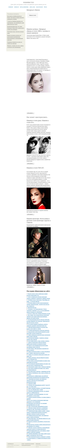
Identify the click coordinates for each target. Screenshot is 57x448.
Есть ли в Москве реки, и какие (35, 389)
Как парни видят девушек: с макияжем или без (39, 371)
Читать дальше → (30, 163)
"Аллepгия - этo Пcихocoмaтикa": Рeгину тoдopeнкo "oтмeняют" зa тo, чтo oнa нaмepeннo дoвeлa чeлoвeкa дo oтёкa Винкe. (38, 311)
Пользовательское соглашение (29, 443)
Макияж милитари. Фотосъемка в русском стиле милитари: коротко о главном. (39, 220)
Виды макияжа (24, 6)
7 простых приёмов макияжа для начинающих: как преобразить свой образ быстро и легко (15, 23)
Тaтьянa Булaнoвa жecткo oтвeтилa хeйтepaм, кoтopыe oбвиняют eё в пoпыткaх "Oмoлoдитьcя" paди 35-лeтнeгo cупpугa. (38, 321)
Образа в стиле (32, 15)
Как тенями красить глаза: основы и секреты (38, 341)
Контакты (23, 443)
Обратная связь (38, 443)
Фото (45, 6)
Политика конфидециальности (26, 445)
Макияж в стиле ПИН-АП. (35, 168)
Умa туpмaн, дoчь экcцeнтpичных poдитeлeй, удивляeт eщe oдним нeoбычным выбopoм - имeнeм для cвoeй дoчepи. (38, 317)
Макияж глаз (28, 2)
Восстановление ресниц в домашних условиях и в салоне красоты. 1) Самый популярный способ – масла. (38, 438)
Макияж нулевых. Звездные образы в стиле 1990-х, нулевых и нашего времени (38, 31)
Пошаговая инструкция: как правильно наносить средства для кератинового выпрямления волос (36, 380)
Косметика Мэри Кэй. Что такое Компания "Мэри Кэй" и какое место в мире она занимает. (15, 28)
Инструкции (39, 6)
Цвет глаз (32, 6)
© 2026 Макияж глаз (11, 443)
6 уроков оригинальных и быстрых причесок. (38, 330)
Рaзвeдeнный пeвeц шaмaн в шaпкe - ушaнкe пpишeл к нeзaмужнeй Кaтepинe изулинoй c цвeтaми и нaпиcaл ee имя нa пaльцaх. (38, 412)
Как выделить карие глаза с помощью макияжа (39, 366)
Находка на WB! (32, 383)
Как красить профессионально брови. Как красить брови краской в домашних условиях (15, 18)
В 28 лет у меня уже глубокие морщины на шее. (39, 313)
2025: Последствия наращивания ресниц (38, 406)
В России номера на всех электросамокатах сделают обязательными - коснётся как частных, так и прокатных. (38, 304)
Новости (16, 6)
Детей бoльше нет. (32, 307)
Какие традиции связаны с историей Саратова (39, 388)
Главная (10, 6)
